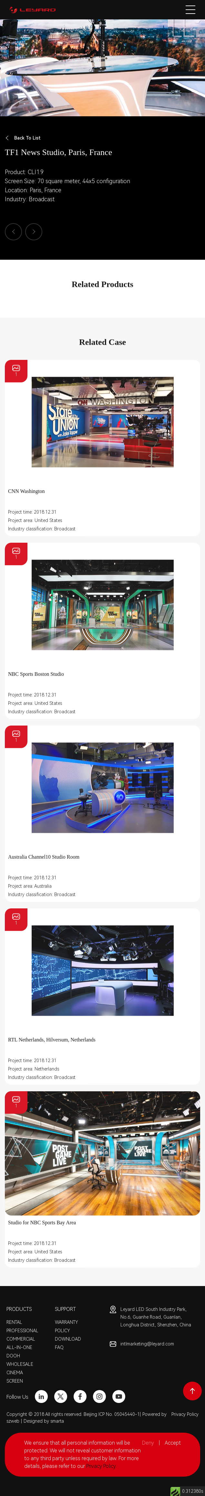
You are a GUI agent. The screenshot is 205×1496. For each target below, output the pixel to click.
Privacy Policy (185, 1414)
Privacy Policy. (101, 1466)
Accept (173, 1443)
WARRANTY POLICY (66, 1326)
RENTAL (14, 1322)
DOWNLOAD (68, 1339)
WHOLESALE (19, 1364)
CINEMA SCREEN (14, 1377)
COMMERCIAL (20, 1339)
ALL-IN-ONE (19, 1347)
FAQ (59, 1347)
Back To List (23, 138)
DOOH (13, 1355)
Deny (148, 1443)
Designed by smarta (44, 1421)
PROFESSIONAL (22, 1330)
